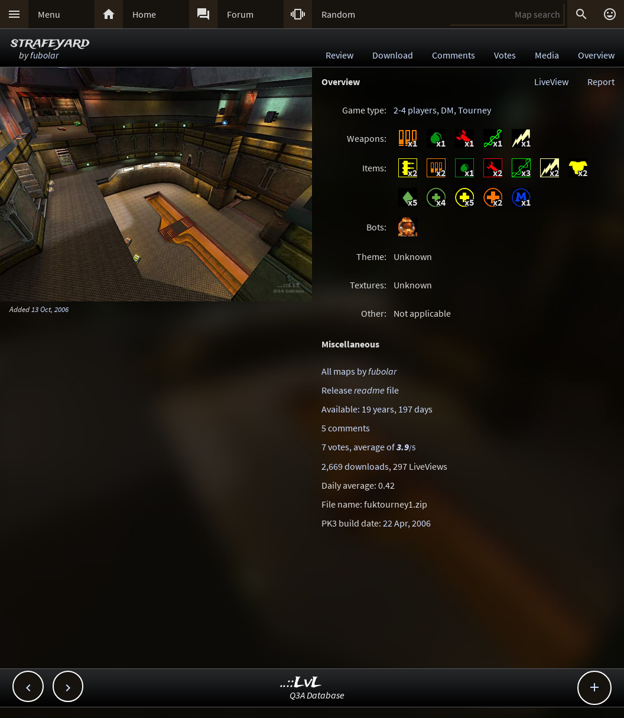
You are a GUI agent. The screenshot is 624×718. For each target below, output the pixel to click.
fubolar (44, 55)
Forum (240, 14)
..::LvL (301, 682)
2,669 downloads (355, 466)
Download (392, 55)
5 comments (345, 428)
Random (338, 14)
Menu (49, 14)
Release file (360, 390)
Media (547, 55)
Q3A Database (317, 695)
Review (339, 55)
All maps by (358, 371)
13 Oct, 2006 (50, 309)
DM (447, 110)
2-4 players (415, 110)
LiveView (551, 81)
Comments (453, 55)
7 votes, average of (368, 447)
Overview (596, 55)
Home (144, 14)
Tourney (474, 110)
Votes (505, 55)
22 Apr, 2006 (407, 523)
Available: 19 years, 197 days (377, 409)
